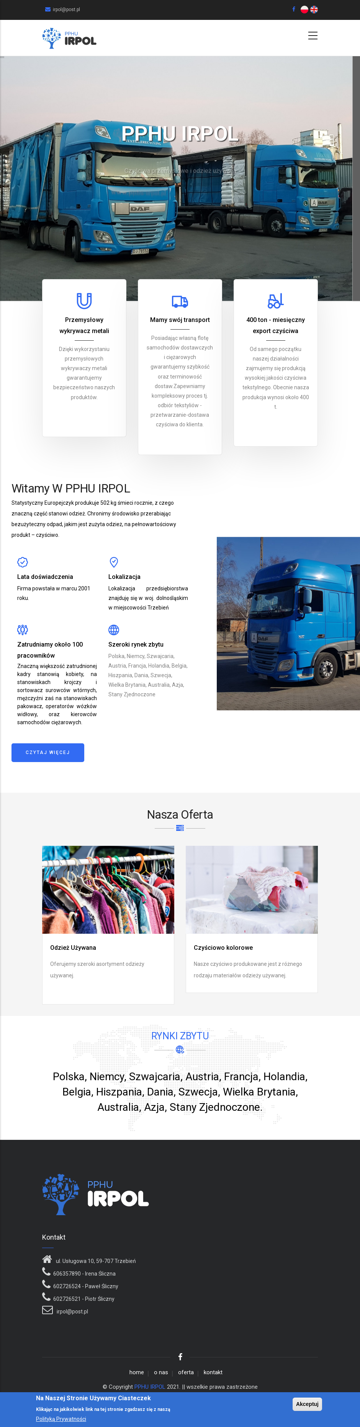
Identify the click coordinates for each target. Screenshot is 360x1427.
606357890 (67, 1274)
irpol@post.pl (72, 1311)
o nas (161, 1372)
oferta (186, 1372)
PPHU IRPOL (149, 1386)
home (136, 1372)
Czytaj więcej (48, 752)
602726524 (67, 1286)
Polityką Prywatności (61, 1419)
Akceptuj (307, 1404)
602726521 (67, 1299)
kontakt (213, 1372)
